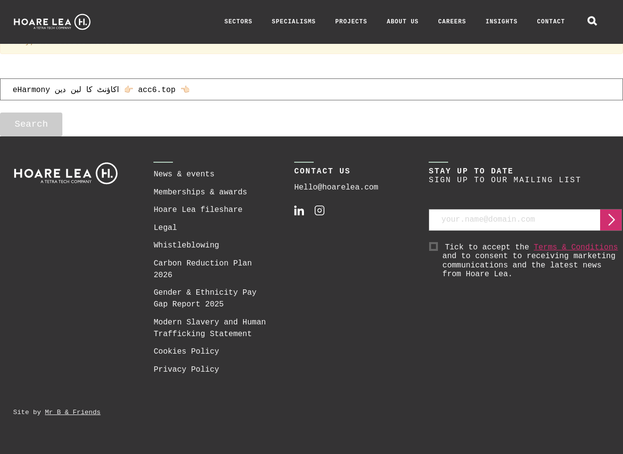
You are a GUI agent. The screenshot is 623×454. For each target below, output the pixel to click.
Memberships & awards (200, 192)
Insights (502, 22)
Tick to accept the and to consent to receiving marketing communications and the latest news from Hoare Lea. (532, 261)
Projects (351, 22)
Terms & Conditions (576, 247)
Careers (452, 22)
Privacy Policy (186, 369)
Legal (165, 228)
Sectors (238, 22)
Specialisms (294, 22)
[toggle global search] (592, 22)
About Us (403, 22)
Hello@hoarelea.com (336, 187)
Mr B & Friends (72, 412)
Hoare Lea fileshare (197, 210)
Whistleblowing (186, 245)
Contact (551, 22)
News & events (183, 174)
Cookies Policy (186, 351)
